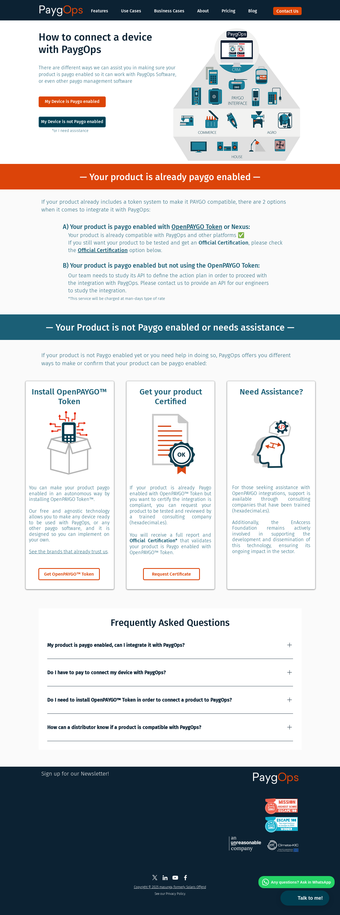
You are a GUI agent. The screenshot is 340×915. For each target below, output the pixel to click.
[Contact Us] (287, 11)
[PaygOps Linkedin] (165, 877)
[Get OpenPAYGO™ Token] (69, 574)
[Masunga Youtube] (175, 877)
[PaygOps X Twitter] (154, 877)
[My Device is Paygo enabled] (72, 101)
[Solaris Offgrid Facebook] (185, 877)
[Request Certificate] (171, 574)
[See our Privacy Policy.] (170, 894)
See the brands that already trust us (68, 552)
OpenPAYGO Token (196, 227)
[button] (102, 10)
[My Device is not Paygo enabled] (72, 122)
